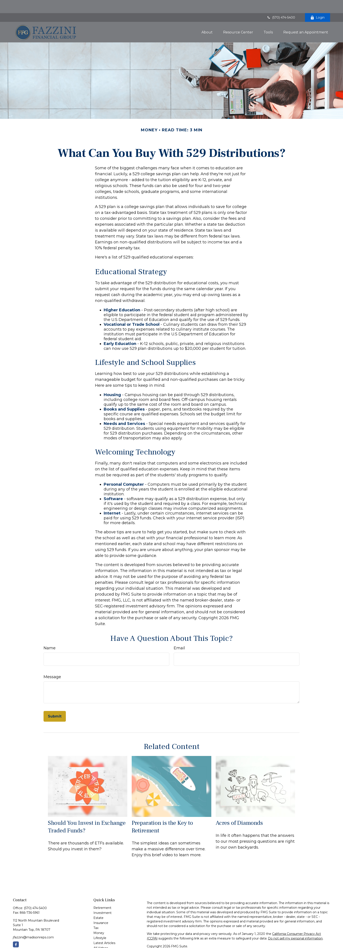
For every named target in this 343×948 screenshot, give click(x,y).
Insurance (100, 910)
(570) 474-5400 (281, 4)
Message (52, 663)
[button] (207, 19)
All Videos (100, 935)
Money (98, 920)
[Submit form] (55, 703)
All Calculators (103, 940)
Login (317, 4)
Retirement (102, 895)
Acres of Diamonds (239, 810)
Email (179, 635)
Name (50, 635)
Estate (98, 905)
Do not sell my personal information (295, 925)
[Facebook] (16, 931)
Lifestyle (99, 925)
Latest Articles (104, 930)
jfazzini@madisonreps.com (33, 924)
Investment (102, 900)
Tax (95, 915)
